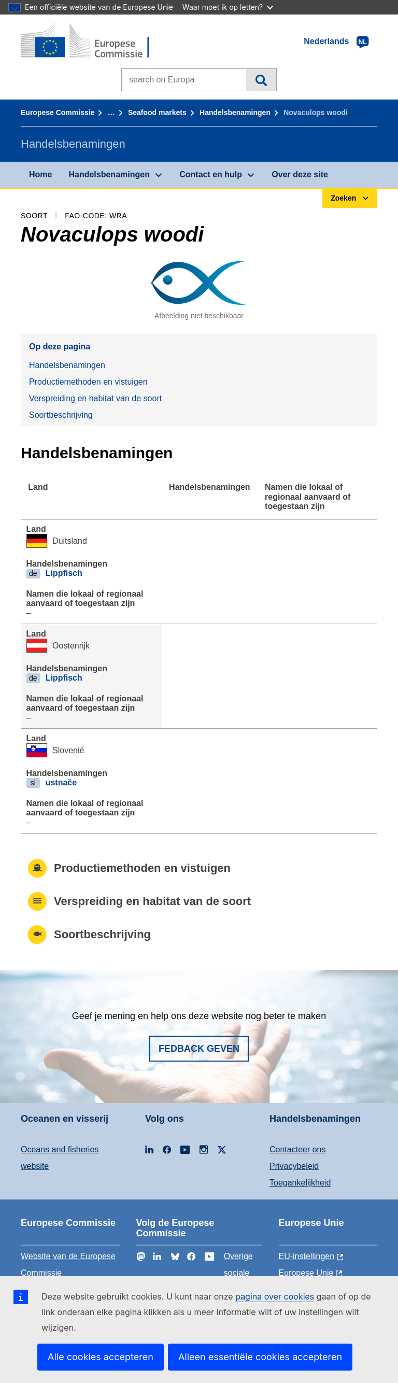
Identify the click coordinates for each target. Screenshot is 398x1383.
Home (40, 174)
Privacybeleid (294, 1166)
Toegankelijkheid (300, 1182)
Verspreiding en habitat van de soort (95, 398)
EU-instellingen (307, 1256)
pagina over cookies (274, 1296)
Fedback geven (199, 1048)
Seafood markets (157, 112)
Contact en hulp (210, 174)
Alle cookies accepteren (100, 1356)
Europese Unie (306, 1272)
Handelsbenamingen (235, 112)
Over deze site (300, 174)
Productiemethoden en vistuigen (88, 381)
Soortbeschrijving (61, 415)
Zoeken (261, 80)
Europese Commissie (57, 112)
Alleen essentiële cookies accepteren (260, 1356)
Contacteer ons (297, 1149)
